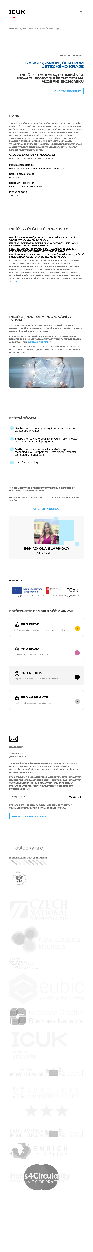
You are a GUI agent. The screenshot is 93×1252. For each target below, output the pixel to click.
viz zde (13, 281)
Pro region (20, 28)
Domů (11, 28)
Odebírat (75, 797)
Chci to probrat (67, 91)
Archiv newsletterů (29, 816)
